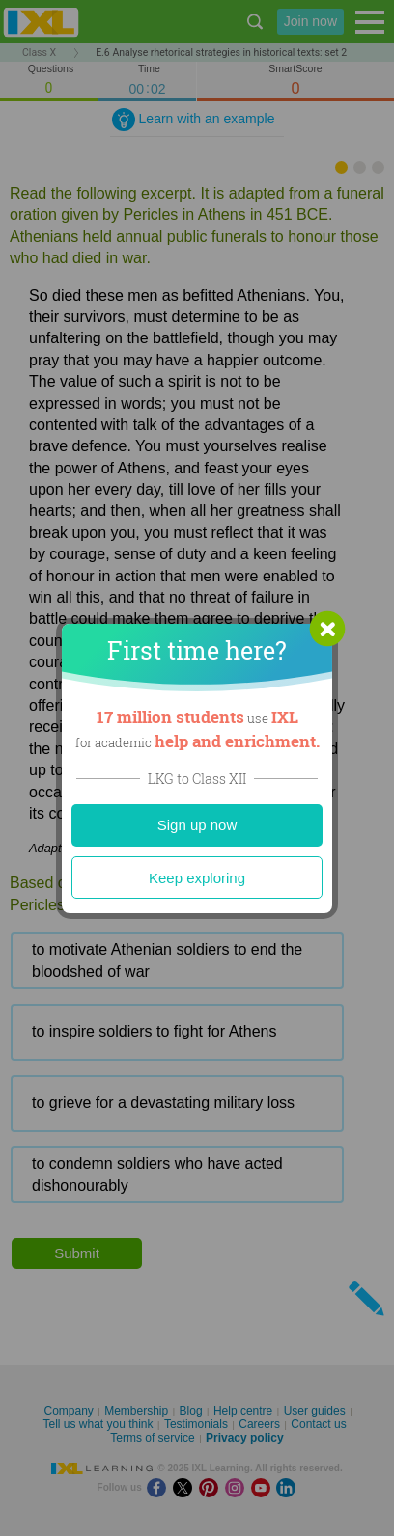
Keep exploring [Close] (197, 878)
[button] (327, 628)
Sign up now (197, 825)
